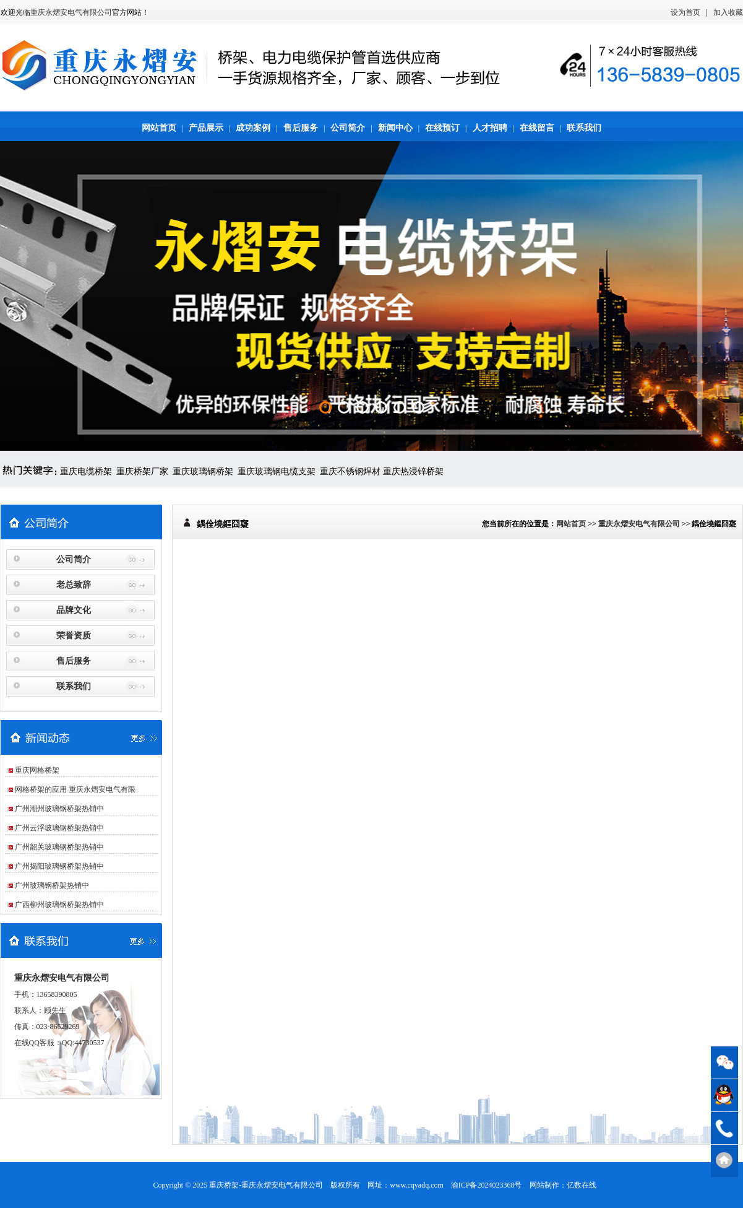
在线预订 (442, 128)
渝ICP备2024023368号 (486, 1185)
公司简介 (347, 128)
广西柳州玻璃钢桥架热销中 (59, 904)
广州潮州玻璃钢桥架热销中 (59, 808)
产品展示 (206, 128)
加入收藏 (728, 12)
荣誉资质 (73, 635)
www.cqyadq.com (417, 1185)
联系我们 (584, 128)
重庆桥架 (224, 1185)
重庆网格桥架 (37, 770)
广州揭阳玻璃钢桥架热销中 (59, 866)
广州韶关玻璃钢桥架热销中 (59, 847)
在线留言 (537, 128)
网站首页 (159, 128)
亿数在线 (581, 1185)
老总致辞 (73, 584)
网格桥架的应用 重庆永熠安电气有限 (75, 789)
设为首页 (685, 12)
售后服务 (300, 128)
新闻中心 (395, 128)
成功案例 (253, 128)
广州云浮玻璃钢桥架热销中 (59, 827)
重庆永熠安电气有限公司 (71, 12)
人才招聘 (490, 128)
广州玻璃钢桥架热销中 (52, 885)
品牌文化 (73, 610)
